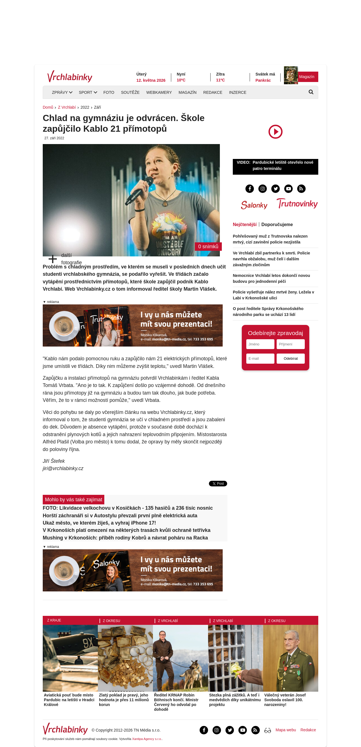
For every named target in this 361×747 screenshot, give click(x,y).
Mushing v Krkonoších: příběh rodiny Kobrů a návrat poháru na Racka (125, 538)
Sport (85, 92)
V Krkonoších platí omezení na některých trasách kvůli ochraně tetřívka (126, 530)
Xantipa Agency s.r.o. (147, 739)
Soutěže (130, 92)
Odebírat (291, 358)
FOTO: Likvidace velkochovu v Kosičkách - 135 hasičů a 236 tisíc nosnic (128, 508)
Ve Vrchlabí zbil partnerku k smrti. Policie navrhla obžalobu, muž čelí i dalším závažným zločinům (271, 259)
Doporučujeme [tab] (277, 224)
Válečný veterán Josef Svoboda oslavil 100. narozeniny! (285, 700)
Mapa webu (286, 730)
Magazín (306, 76)
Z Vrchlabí (67, 107)
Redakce (212, 92)
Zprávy (60, 92)
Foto (108, 92)
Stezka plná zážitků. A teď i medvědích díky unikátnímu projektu (235, 700)
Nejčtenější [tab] (244, 224)
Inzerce (237, 92)
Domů (48, 107)
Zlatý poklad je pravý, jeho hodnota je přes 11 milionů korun (124, 700)
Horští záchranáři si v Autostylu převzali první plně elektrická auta (120, 515)
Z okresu (111, 621)
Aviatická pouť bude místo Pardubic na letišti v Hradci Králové (69, 700)
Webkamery (159, 92)
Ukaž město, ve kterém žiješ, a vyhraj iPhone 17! (99, 523)
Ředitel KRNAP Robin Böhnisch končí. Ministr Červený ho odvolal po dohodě (176, 702)
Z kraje (54, 620)
